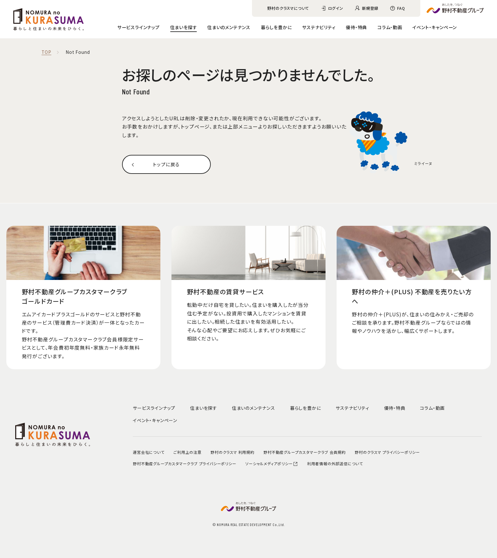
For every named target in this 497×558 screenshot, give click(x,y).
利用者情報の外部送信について (335, 463)
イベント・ (434, 27)
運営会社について (148, 452)
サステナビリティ (318, 27)
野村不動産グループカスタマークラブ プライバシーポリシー (184, 463)
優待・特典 (356, 27)
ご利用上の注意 (187, 452)
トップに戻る (166, 164)
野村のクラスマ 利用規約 (232, 452)
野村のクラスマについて (288, 8)
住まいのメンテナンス (228, 27)
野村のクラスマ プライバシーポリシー (387, 452)
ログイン (335, 8)
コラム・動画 (390, 27)
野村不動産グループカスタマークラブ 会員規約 (304, 452)
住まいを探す (183, 27)
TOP (46, 52)
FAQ (401, 8)
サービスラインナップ (138, 27)
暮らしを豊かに (276, 27)
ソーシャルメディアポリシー (271, 463)
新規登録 (370, 8)
